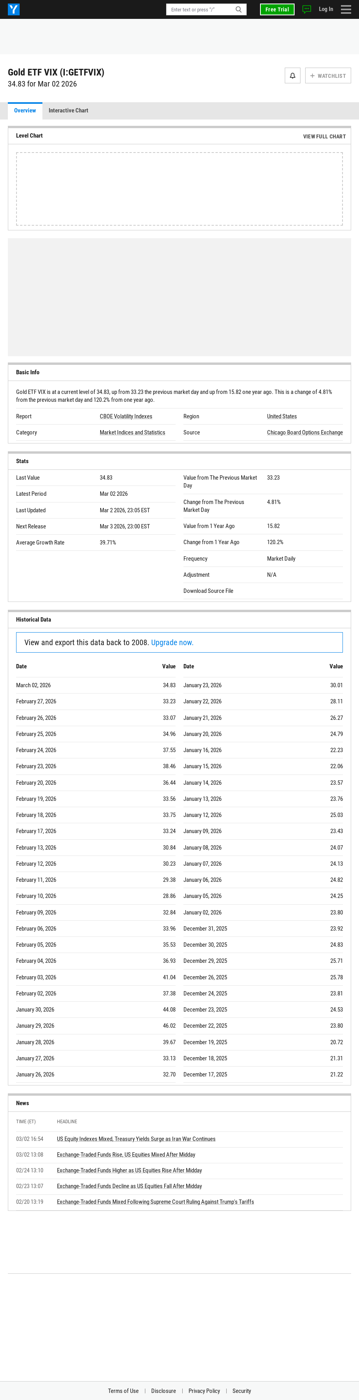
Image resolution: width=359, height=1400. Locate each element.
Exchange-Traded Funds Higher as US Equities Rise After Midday (129, 1170)
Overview (25, 110)
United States (282, 416)
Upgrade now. (172, 642)
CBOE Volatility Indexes (126, 416)
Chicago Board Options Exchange (305, 432)
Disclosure (163, 1390)
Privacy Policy (204, 1390)
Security (242, 1390)
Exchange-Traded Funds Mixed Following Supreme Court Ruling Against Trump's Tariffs (155, 1201)
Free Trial (277, 9)
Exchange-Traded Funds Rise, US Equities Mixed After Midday (126, 1154)
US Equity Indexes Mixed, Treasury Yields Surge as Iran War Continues (136, 1138)
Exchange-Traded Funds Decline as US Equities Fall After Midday (129, 1186)
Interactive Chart (68, 110)
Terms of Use (123, 1390)
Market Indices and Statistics (132, 432)
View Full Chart (324, 136)
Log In (326, 9)
